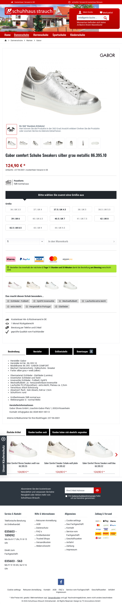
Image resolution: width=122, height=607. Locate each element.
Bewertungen (85, 351)
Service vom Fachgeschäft (72, 533)
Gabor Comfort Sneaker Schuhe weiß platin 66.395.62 (61, 465)
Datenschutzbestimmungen (84, 496)
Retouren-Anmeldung (46, 520)
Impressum (71, 549)
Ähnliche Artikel (14, 432)
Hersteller (37, 351)
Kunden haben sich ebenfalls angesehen (69, 432)
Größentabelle (61, 351)
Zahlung (70, 546)
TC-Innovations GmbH (91, 601)
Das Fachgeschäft (75, 524)
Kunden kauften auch (37, 432)
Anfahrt (70, 542)
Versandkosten (43, 542)
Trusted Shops (43, 538)
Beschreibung (14, 351)
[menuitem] (108, 12)
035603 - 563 (13, 561)
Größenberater (43, 535)
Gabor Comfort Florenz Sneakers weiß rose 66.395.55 (22, 465)
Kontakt (70, 528)
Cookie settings (73, 520)
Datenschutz (42, 528)
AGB (38, 524)
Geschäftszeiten (74, 538)
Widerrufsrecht (43, 546)
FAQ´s (39, 531)
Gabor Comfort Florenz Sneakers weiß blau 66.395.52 (99, 465)
